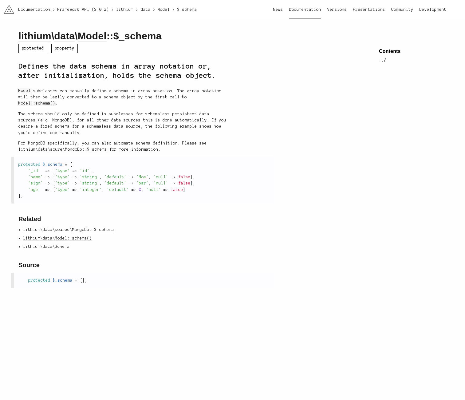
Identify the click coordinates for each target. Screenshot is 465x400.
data (64, 36)
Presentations (369, 9)
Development (433, 9)
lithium (34, 36)
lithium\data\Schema (46, 246)
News (278, 9)
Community (402, 9)
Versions (337, 9)
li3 (7, 7)
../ (382, 60)
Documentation (305, 9)
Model (92, 36)
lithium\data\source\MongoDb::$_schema (68, 230)
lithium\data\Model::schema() (57, 238)
